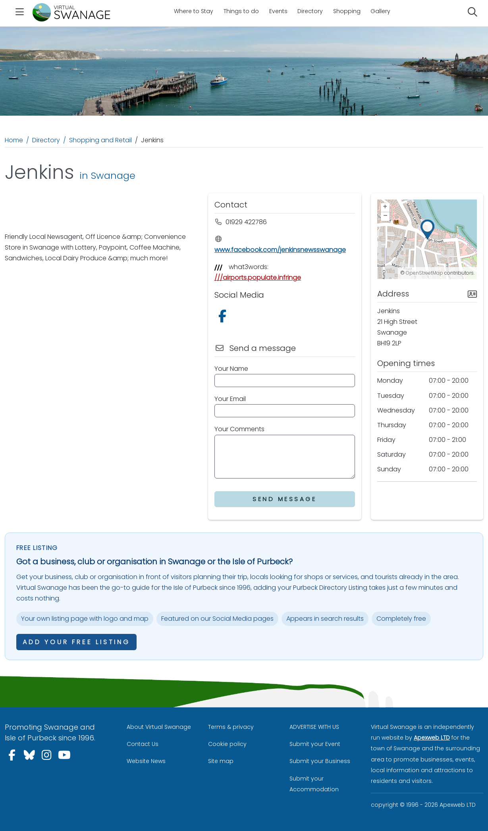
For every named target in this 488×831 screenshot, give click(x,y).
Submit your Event (314, 744)
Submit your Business (319, 761)
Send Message (284, 499)
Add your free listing (76, 642)
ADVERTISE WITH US (314, 727)
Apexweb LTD (432, 738)
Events (278, 11)
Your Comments (239, 429)
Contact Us (142, 744)
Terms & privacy (231, 727)
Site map (220, 761)
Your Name (231, 368)
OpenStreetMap (424, 272)
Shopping (347, 11)
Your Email (230, 398)
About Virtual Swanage (159, 727)
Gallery (380, 11)
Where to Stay (193, 11)
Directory (310, 11)
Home (14, 140)
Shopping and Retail (100, 140)
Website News (146, 761)
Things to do (241, 11)
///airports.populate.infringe (257, 277)
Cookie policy (227, 744)
